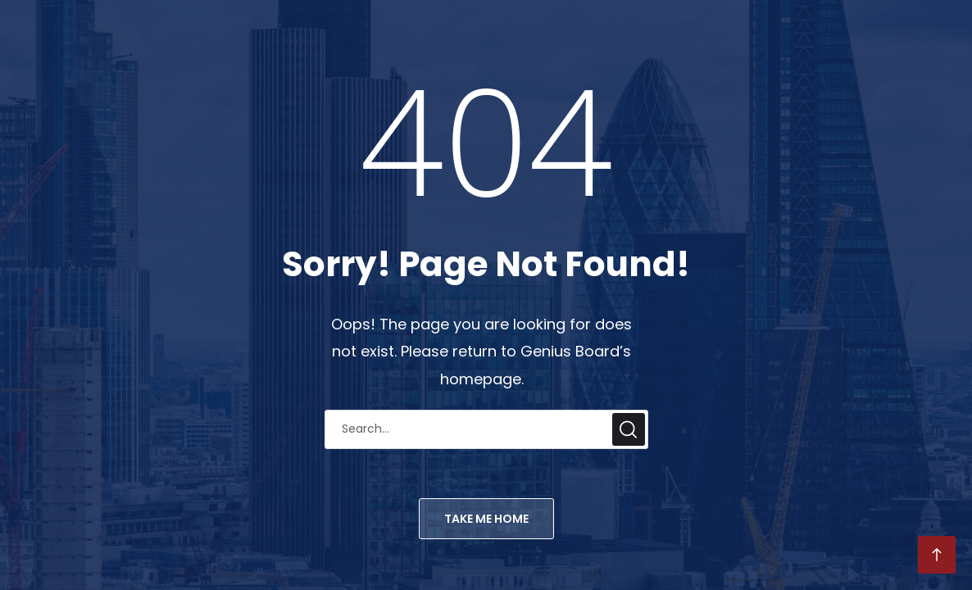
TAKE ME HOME (486, 519)
